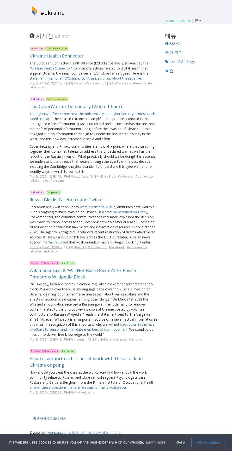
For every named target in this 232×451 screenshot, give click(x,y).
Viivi (77, 392)
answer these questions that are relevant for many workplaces (78, 387)
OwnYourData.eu (53, 432)
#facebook (117, 247)
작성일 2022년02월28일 (46, 392)
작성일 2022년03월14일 (46, 83)
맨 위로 (173, 52)
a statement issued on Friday (124, 212)
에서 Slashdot (97, 247)
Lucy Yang (81, 176)
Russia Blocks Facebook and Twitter (67, 199)
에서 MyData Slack (118, 83)
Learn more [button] (155, 442)
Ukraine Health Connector (57, 56)
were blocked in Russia (97, 207)
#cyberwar (126, 176)
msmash (80, 339)
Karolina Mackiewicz (89, 83)
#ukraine (52, 13)
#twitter (36, 251)
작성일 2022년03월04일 (46, 247)
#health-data (142, 83)
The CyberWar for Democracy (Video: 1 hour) (76, 106)
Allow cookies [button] (208, 442)
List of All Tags (180, 61)
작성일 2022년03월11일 (46, 176)
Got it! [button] (181, 442)
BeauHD (80, 247)
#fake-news (40, 180)
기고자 (116, 432)
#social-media (137, 247)
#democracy (145, 176)
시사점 (173, 43)
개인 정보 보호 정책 (94, 432)
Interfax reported (55, 242)
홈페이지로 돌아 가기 (49, 418)
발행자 (73, 432)
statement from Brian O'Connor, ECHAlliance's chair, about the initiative (85, 78)
